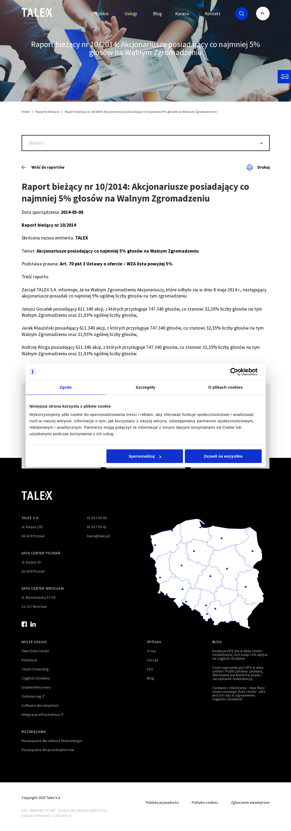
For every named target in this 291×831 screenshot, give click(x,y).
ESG (150, 669)
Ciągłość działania (36, 678)
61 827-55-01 (97, 527)
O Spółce (101, 13)
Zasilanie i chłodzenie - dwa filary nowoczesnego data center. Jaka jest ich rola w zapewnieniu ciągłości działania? (238, 693)
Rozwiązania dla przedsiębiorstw (48, 750)
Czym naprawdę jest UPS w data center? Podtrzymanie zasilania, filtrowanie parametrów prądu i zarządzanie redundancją (237, 673)
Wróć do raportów (43, 167)
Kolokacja (29, 660)
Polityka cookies (205, 802)
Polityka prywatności (162, 802)
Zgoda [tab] (65, 387)
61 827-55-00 (97, 518)
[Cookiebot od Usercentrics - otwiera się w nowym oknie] (238, 372)
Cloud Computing (35, 669)
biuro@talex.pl (98, 536)
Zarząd (152, 660)
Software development (40, 705)
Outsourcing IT (33, 696)
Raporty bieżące (47, 112)
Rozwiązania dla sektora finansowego (52, 741)
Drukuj (258, 167)
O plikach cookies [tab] (225, 387)
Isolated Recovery (36, 687)
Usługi (132, 13)
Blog (157, 13)
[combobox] (146, 143)
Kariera (183, 13)
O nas (151, 651)
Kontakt (213, 13)
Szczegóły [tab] (145, 387)
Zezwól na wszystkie (223, 456)
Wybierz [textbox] (36, 143)
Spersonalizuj (145, 456)
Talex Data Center (35, 651)
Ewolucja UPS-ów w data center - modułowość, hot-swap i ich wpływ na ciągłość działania (240, 654)
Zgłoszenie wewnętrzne (250, 802)
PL (263, 13)
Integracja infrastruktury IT (43, 714)
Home (26, 112)
